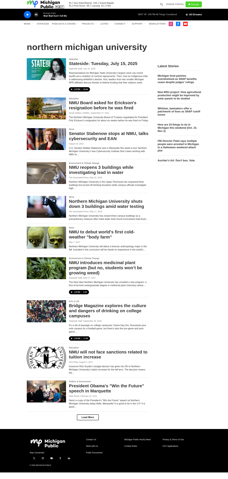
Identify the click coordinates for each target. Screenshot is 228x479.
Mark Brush (74, 402)
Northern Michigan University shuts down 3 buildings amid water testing (106, 210)
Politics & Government (80, 388)
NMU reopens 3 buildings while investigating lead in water (101, 176)
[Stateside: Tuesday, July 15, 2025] (46, 76)
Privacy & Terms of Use (173, 446)
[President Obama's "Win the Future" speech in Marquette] (46, 398)
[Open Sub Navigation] (33, 30)
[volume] (36, 21)
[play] (27, 21)
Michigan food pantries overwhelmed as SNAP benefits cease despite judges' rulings (177, 85)
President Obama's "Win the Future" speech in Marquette (106, 395)
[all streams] (193, 21)
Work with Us (92, 453)
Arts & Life (74, 308)
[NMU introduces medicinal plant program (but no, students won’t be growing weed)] (46, 275)
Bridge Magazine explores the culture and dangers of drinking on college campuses (107, 317)
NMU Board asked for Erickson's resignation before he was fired (102, 112)
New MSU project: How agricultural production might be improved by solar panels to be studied (179, 102)
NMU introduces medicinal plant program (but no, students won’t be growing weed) (105, 274)
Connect (119, 30)
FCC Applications (170, 453)
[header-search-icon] (163, 7)
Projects (88, 30)
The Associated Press (79, 184)
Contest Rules (130, 453)
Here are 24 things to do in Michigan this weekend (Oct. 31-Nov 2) (177, 134)
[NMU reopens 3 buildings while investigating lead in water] (46, 180)
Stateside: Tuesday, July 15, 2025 (103, 70)
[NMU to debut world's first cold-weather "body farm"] (46, 244)
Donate (196, 7)
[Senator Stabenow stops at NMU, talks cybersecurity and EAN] (46, 146)
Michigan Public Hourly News (137, 446)
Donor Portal (176, 7)
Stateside (43, 30)
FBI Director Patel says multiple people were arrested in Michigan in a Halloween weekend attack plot (178, 152)
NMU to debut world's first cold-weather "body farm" (102, 241)
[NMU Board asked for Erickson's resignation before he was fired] (46, 115)
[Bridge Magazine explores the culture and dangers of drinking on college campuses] (46, 318)
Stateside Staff (75, 75)
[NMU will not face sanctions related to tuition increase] (46, 364)
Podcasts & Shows (64, 30)
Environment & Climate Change (84, 170)
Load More (88, 424)
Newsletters (157, 30)
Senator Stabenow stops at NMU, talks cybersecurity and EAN (108, 143)
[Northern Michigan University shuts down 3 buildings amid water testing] (46, 213)
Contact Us (91, 446)
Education (74, 105)
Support (137, 30)
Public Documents (94, 459)
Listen (104, 30)
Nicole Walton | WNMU (79, 119)
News (27, 30)
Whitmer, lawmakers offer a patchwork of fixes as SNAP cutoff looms (179, 118)
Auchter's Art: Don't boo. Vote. (176, 167)
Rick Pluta (73, 368)
